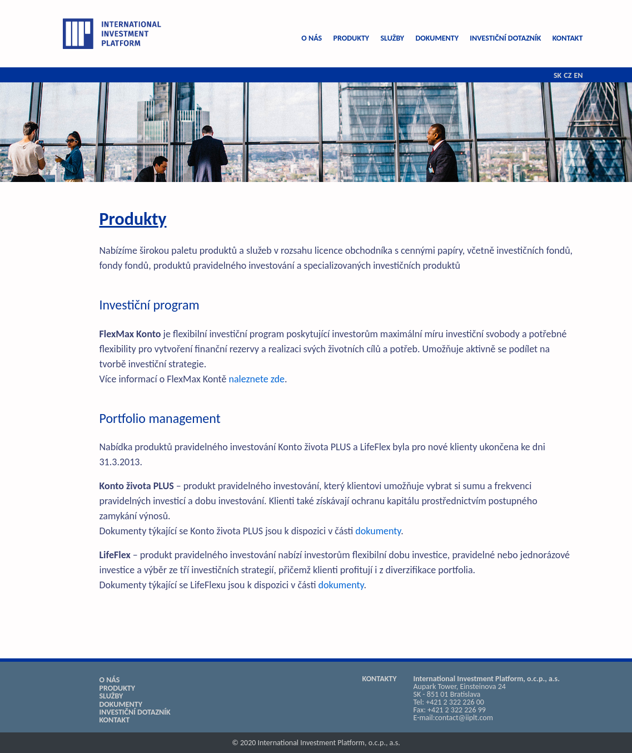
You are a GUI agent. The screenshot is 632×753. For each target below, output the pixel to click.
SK (557, 75)
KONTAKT (568, 38)
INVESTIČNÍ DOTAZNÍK (505, 38)
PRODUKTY (352, 38)
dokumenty (378, 531)
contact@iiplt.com (464, 717)
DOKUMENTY (437, 38)
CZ (567, 75)
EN (578, 75)
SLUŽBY (392, 38)
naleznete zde (256, 379)
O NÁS (311, 38)
